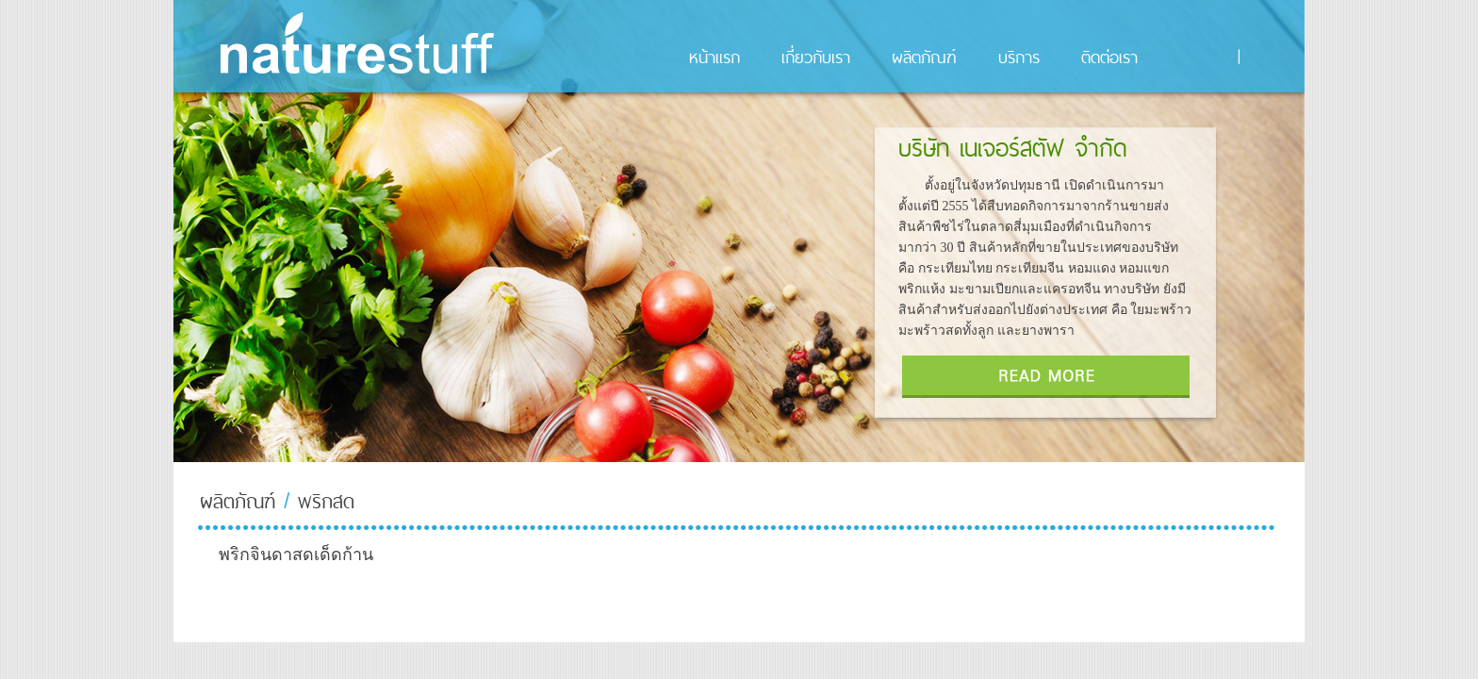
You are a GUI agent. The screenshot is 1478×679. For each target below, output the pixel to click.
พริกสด (326, 502)
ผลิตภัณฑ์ (237, 502)
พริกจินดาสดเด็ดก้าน (296, 554)
